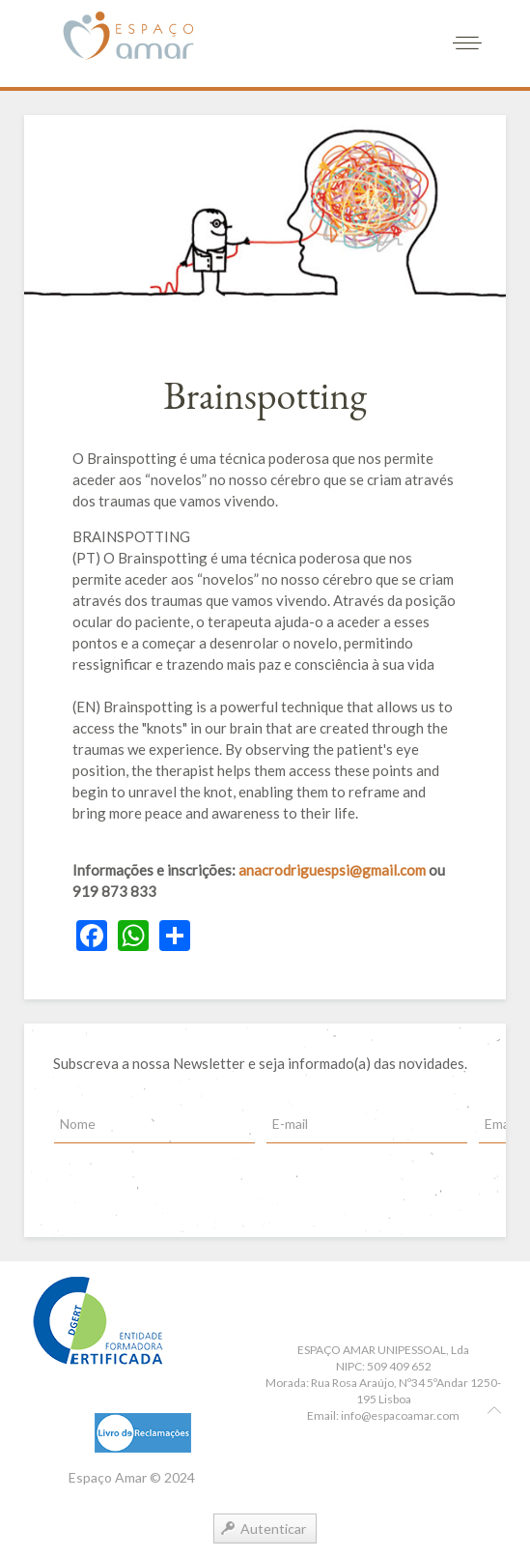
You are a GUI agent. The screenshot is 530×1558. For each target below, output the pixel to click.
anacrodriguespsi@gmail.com (332, 870)
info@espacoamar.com (400, 1415)
